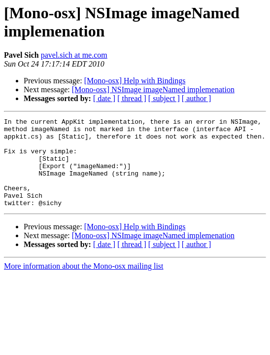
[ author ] (196, 98)
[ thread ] (131, 98)
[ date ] (104, 98)
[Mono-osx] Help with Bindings (135, 80)
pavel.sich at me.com (74, 55)
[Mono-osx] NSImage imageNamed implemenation (153, 89)
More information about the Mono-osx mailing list (84, 284)
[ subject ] (164, 98)
